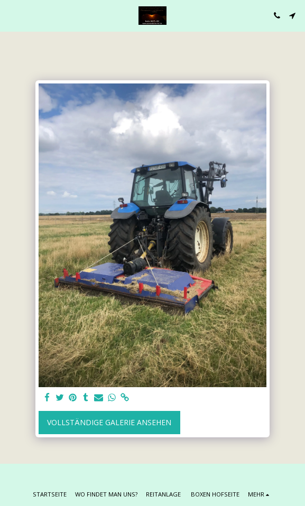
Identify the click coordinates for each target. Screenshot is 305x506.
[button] (12, 15)
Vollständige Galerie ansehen (109, 422)
